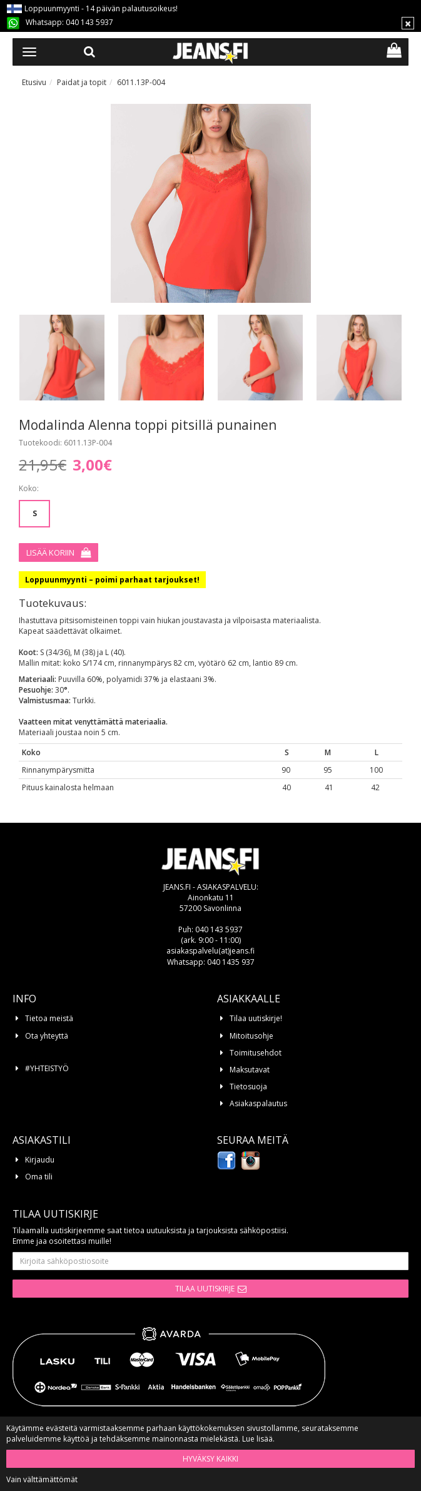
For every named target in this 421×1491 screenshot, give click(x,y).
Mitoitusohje (251, 1035)
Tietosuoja (248, 1086)
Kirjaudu (39, 1159)
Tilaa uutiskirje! (256, 1018)
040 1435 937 (231, 962)
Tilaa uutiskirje (205, 1288)
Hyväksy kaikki (210, 1458)
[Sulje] (408, 23)
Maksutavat (250, 1069)
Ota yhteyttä (46, 1035)
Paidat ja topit (81, 82)
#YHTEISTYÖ (47, 1068)
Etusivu (34, 82)
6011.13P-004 (141, 82)
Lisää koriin (50, 552)
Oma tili (39, 1176)
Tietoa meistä (49, 1018)
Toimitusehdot (256, 1052)
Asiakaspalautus (258, 1103)
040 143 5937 (89, 22)
